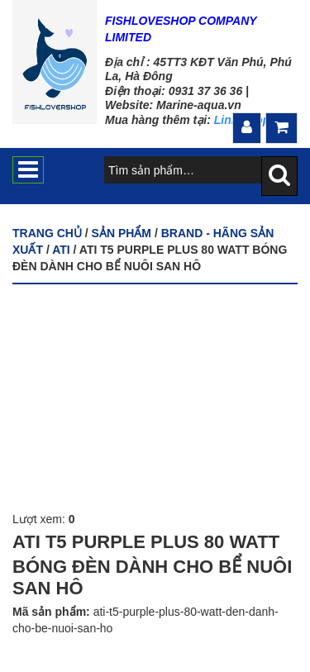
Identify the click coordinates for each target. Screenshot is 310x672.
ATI (61, 249)
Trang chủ (47, 233)
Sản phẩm (121, 233)
